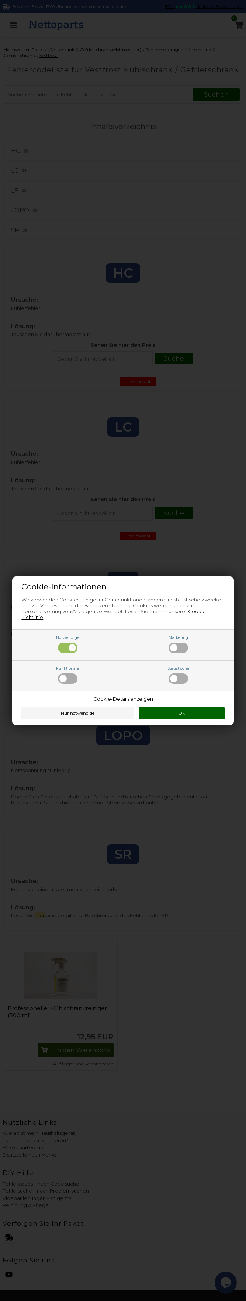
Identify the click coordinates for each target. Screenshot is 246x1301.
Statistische (178, 675)
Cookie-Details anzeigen (123, 699)
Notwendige (67, 644)
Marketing (178, 644)
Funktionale (67, 675)
